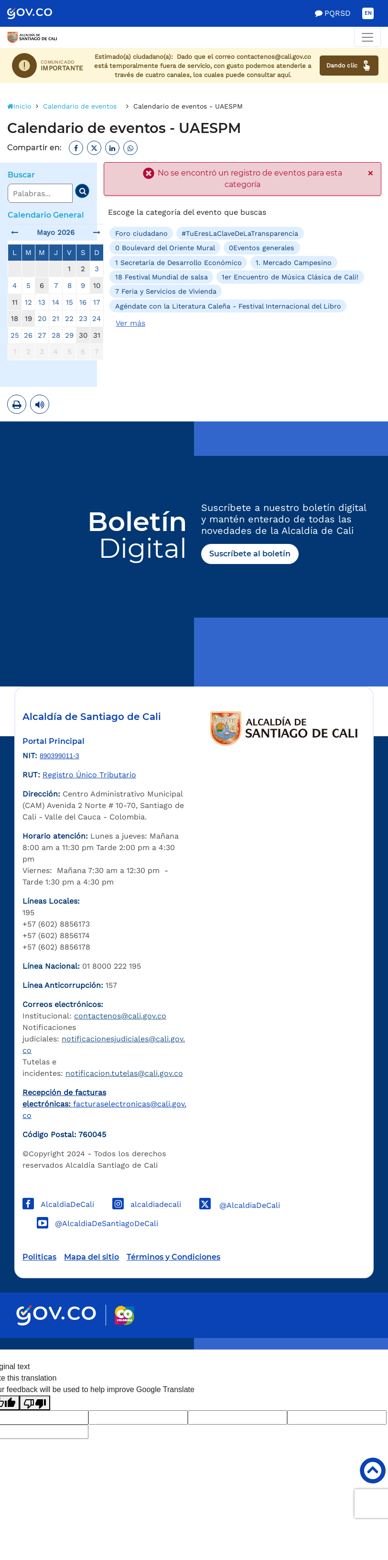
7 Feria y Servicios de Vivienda (165, 291)
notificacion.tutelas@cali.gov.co (124, 1073)
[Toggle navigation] (367, 37)
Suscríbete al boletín (250, 553)
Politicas (39, 1256)
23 (83, 318)
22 (69, 318)
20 (42, 318)
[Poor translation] (35, 1402)
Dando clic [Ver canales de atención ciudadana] (349, 65)
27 (42, 335)
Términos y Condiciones (173, 1256)
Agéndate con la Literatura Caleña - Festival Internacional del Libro (228, 306)
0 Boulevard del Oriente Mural (165, 248)
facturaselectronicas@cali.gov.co (104, 1104)
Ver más (130, 323)
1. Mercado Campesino (294, 262)
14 (55, 302)
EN (368, 13)
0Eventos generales (261, 248)
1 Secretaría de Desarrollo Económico (178, 262)
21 (55, 318)
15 (69, 302)
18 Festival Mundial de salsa (161, 277)
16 (82, 302)
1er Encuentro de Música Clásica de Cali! (290, 277)
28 (56, 335)
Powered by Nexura (353, 1345)
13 (41, 302)
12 (28, 302)
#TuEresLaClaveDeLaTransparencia (240, 233)
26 (28, 335)
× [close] (370, 173)
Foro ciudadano (141, 233)
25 (15, 335)
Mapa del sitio (91, 1256)
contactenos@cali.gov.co (120, 1015)
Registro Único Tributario (89, 774)
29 (69, 335)
